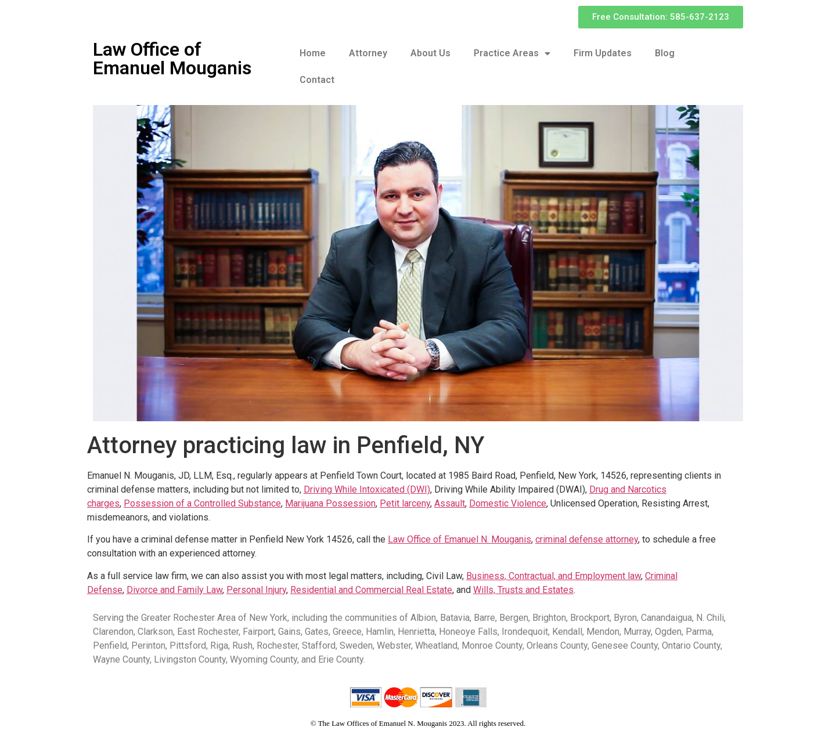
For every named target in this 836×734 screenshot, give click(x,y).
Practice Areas (512, 53)
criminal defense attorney (586, 539)
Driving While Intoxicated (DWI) (367, 489)
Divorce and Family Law (174, 589)
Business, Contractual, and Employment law (553, 575)
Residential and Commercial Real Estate (371, 589)
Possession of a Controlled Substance (202, 503)
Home (313, 53)
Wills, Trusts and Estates (523, 589)
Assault (449, 503)
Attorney (368, 53)
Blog (665, 53)
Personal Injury (256, 589)
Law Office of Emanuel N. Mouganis (459, 539)
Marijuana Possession (330, 503)
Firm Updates (603, 53)
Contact (317, 79)
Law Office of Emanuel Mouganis (172, 58)
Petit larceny (405, 503)
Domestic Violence (507, 503)
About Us (430, 53)
